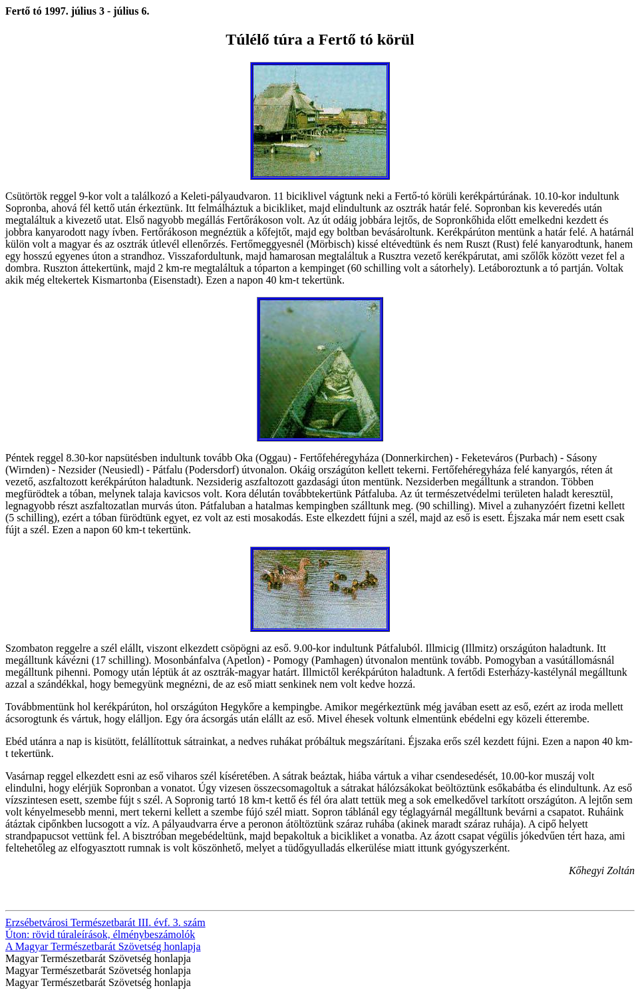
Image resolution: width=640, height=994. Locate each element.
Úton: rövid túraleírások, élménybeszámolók (100, 934)
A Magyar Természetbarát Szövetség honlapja (103, 946)
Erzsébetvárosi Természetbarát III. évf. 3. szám (105, 922)
